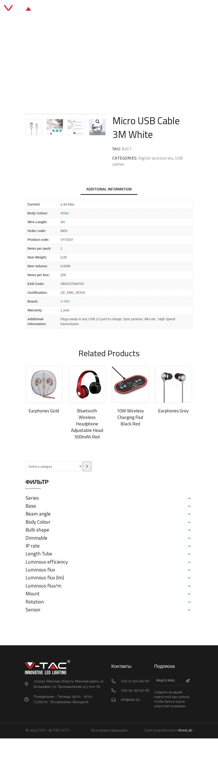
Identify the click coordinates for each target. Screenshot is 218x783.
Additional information (109, 233)
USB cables (115, 63)
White (65, 258)
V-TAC (65, 346)
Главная (53, 63)
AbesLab (185, 775)
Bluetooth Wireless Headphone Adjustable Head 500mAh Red (87, 468)
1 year (65, 355)
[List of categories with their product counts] (54, 511)
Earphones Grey (173, 455)
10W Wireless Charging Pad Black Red (130, 462)
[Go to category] (87, 511)
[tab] (109, 234)
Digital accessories (84, 63)
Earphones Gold (44, 455)
